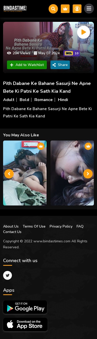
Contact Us (12, 231)
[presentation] (9, 173)
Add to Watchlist (27, 64)
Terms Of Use (34, 226)
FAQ (80, 226)
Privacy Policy (61, 226)
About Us (11, 226)
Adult (8, 100)
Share (60, 64)
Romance (43, 100)
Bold (24, 100)
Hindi (63, 100)
